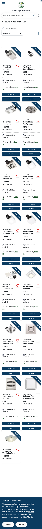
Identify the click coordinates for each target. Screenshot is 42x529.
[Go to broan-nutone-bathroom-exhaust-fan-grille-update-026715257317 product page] (11, 403)
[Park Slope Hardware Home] (21, 5)
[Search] (34, 15)
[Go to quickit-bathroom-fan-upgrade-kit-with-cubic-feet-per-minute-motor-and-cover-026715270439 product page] (11, 294)
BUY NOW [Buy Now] (11, 99)
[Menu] (3, 3)
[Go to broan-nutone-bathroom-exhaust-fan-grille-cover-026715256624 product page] (31, 294)
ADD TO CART (11, 94)
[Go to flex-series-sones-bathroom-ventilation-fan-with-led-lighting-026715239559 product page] (31, 74)
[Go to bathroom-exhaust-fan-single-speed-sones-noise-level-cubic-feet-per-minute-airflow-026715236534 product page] (11, 184)
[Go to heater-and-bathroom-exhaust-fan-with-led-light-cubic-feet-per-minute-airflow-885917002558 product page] (11, 129)
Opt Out (21, 524)
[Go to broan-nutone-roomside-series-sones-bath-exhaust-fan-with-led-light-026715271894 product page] (31, 184)
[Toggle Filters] (39, 33)
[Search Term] (18, 15)
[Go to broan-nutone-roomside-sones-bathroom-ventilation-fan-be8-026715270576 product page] (31, 239)
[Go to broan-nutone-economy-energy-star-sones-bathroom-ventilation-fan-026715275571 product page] (11, 349)
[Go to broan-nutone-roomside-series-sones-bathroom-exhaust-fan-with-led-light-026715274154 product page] (11, 239)
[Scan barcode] (39, 15)
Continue (8, 524)
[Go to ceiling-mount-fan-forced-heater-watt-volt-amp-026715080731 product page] (31, 129)
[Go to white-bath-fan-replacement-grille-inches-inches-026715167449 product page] (31, 349)
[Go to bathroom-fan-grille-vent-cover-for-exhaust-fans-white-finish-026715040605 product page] (31, 403)
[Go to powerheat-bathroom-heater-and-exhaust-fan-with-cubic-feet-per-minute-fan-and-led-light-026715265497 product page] (11, 74)
